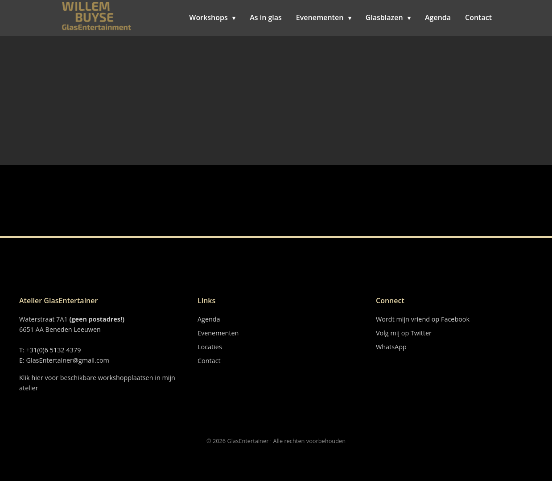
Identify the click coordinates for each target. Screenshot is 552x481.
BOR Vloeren (96, 35)
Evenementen (323, 17)
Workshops (212, 17)
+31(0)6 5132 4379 (53, 350)
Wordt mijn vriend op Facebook (423, 319)
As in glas (266, 17)
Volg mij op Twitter (404, 333)
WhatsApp (391, 347)
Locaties (210, 347)
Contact (478, 17)
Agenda (438, 17)
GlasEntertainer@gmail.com (67, 360)
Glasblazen (388, 17)
